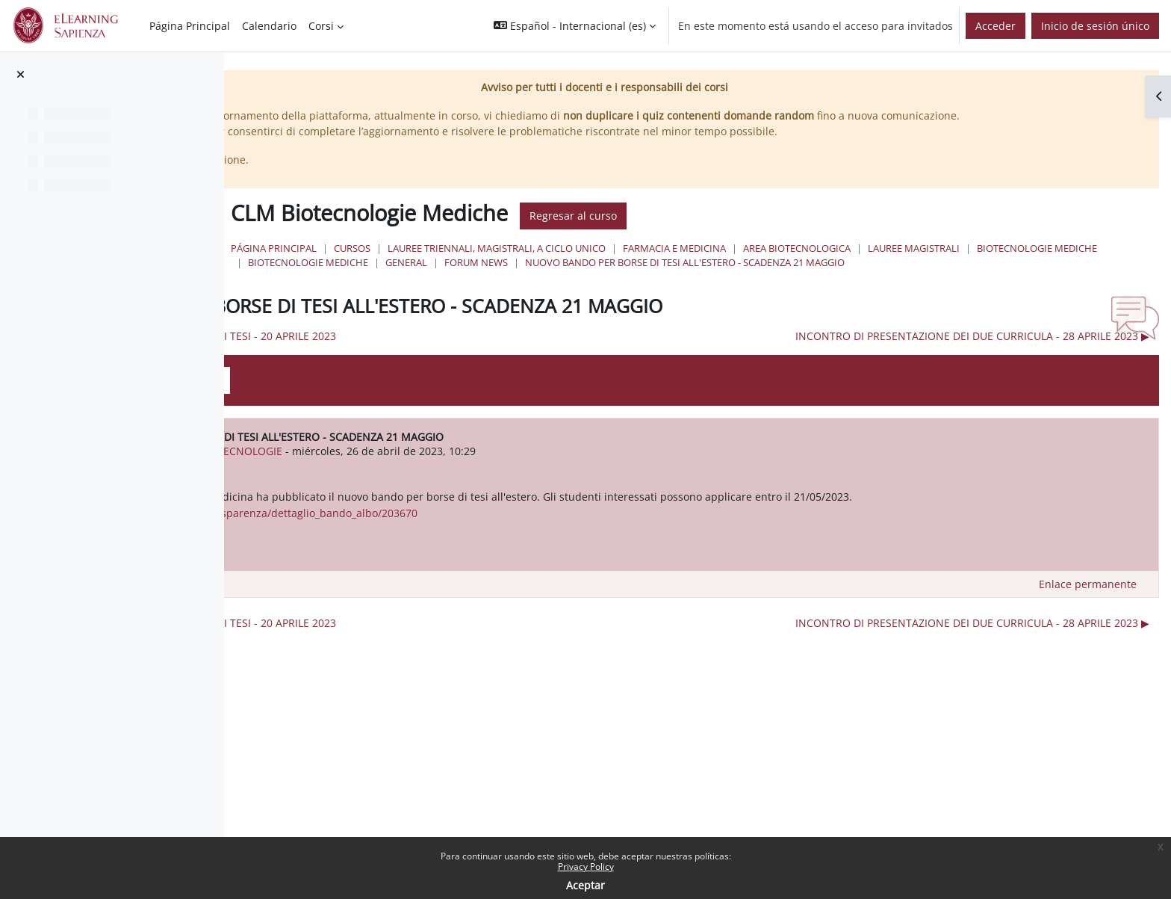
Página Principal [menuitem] (189, 26)
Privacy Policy (586, 866)
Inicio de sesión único (1095, 26)
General (870, 278)
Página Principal (491, 264)
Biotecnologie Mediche (634, 278)
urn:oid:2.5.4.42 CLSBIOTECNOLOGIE (451, 482)
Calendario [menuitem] (269, 26)
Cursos (569, 264)
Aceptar (585, 885)
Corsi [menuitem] (321, 26)
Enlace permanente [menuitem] (1088, 630)
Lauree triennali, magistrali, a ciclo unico (714, 264)
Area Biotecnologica (1014, 264)
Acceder (995, 26)
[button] (574, 26)
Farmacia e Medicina (891, 264)
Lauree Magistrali (511, 278)
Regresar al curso (790, 232)
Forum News (940, 278)
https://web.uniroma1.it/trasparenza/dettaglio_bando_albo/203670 (510, 559)
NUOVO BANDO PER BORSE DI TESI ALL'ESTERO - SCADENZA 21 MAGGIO (625, 293)
